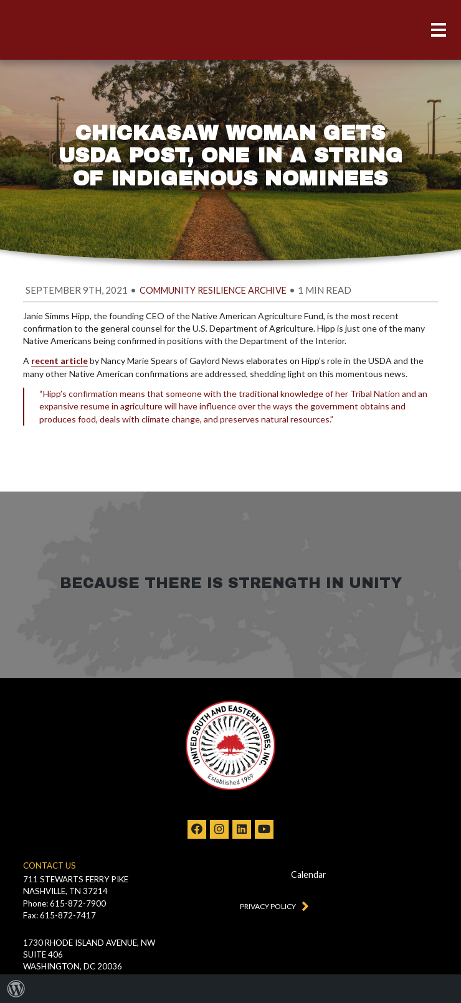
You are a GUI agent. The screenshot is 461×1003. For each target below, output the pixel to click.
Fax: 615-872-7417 (59, 915)
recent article (59, 360)
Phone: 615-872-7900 (64, 903)
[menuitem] (16, 988)
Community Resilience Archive (213, 290)
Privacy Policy (271, 905)
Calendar (308, 874)
